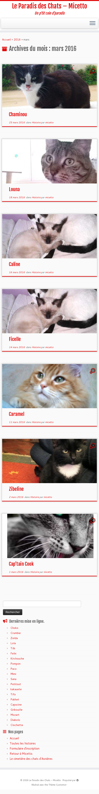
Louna (14, 189)
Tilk (12, 648)
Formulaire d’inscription (24, 748)
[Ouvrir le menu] (92, 23)
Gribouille (16, 710)
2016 (17, 39)
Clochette (16, 725)
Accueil (6, 39)
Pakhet (14, 699)
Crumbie (15, 633)
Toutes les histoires (23, 743)
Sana (13, 679)
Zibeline (16, 489)
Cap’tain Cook (21, 564)
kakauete (16, 689)
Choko (14, 628)
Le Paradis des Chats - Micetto (45, 780)
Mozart (14, 715)
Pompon (15, 664)
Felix (13, 653)
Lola (13, 643)
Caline (14, 264)
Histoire (36, 122)
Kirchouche (17, 658)
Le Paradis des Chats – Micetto (49, 6)
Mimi (13, 674)
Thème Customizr (57, 784)
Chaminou (18, 114)
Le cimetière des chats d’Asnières (31, 759)
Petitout (15, 684)
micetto (49, 122)
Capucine (16, 704)
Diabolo (15, 720)
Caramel (16, 414)
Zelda (14, 638)
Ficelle (15, 339)
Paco (13, 669)
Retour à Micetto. (21, 754)
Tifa (13, 694)
